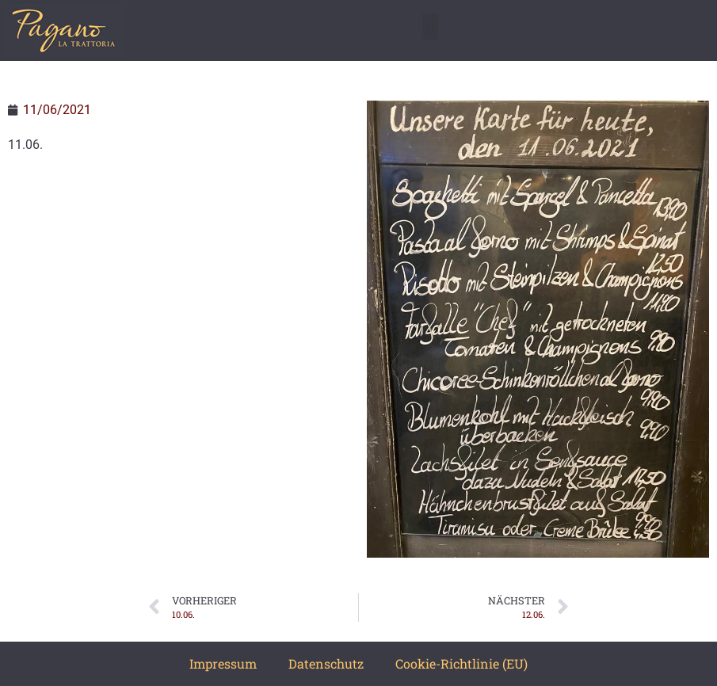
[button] (429, 26)
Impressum (223, 663)
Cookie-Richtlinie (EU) (461, 663)
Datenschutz (326, 663)
